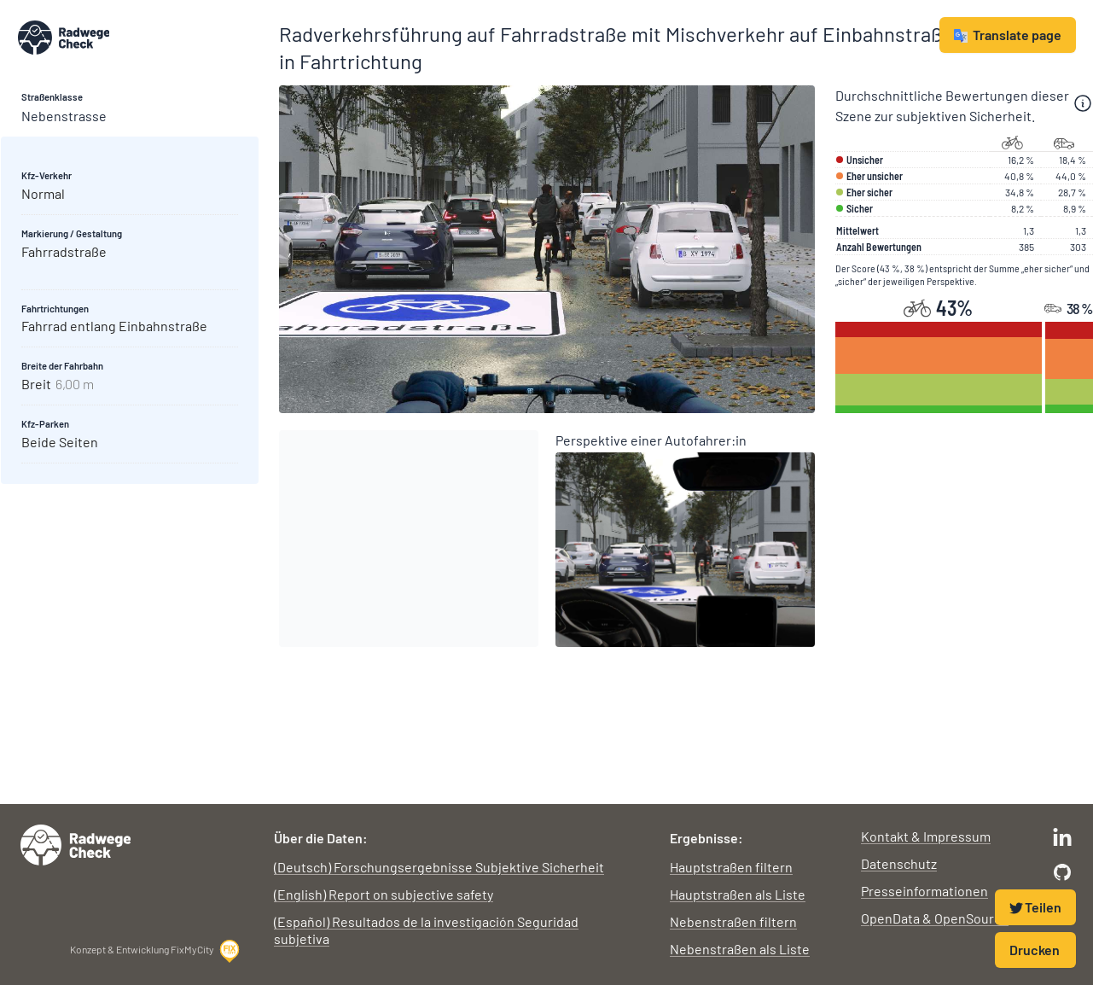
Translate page (1007, 34)
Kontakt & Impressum (926, 836)
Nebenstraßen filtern (733, 921)
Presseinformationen (924, 891)
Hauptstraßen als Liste (737, 894)
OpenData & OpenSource (935, 918)
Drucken (1034, 949)
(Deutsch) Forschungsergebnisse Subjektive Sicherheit (439, 867)
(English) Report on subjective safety (383, 894)
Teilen (1035, 907)
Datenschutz (899, 863)
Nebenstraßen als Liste (740, 949)
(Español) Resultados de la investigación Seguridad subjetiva (426, 930)
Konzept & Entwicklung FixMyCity (155, 951)
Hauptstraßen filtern (731, 867)
